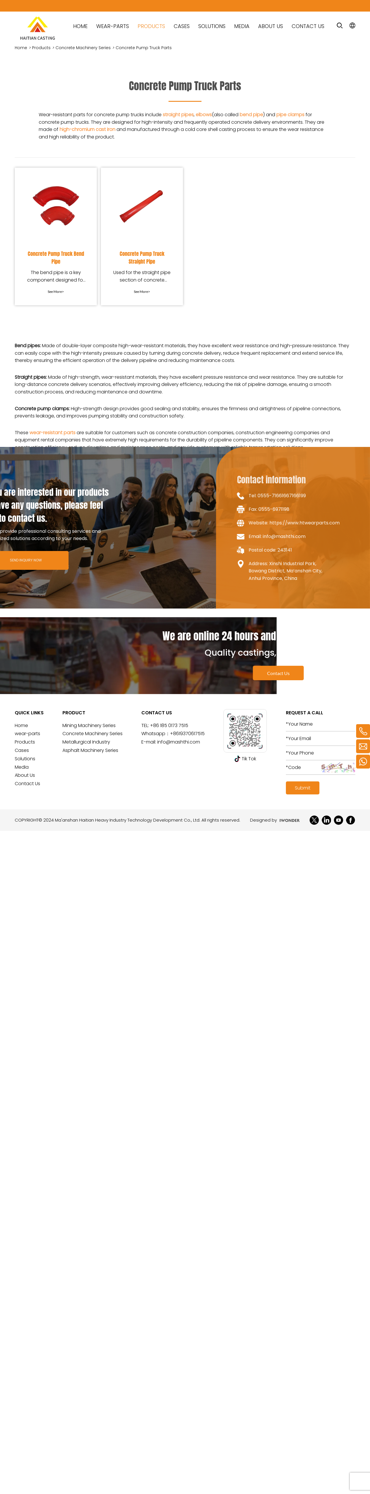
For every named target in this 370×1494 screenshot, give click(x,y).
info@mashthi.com (178, 742)
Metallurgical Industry (86, 742)
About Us (270, 26)
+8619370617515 (187, 733)
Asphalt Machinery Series (90, 750)
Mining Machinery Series (89, 725)
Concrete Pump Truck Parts (144, 48)
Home (21, 48)
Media (241, 26)
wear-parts (112, 26)
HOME (80, 26)
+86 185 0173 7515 (169, 725)
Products (151, 26)
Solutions (211, 26)
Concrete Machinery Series (83, 48)
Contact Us (308, 26)
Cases (182, 26)
